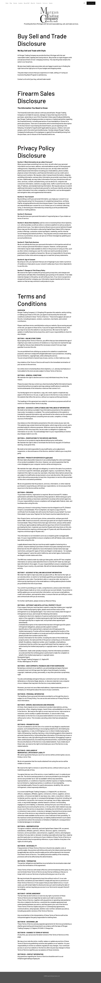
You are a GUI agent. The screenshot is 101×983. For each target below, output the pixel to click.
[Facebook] (84, 3)
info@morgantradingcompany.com (52, 976)
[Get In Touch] (91, 3)
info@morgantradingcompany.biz (29, 958)
